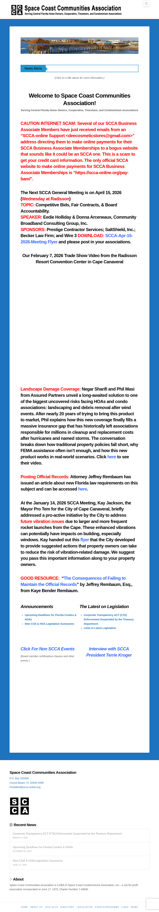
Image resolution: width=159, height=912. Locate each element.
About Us (36, 907)
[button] (146, 4)
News (134, 907)
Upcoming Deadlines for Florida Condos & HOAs (43, 847)
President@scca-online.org (25, 787)
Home (24, 907)
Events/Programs (107, 907)
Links (125, 907)
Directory (67, 907)
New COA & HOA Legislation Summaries (49, 623)
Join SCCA (51, 907)
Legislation (85, 907)
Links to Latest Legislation (100, 628)
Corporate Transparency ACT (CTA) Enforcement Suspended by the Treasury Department (109, 619)
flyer (84, 539)
